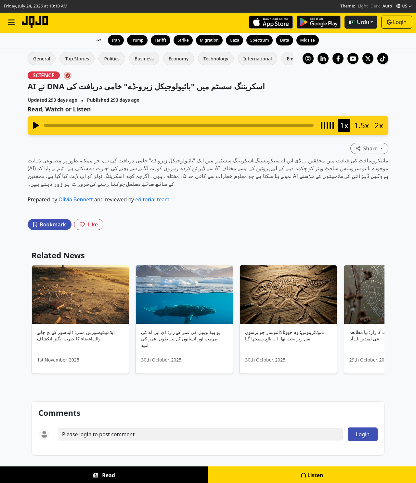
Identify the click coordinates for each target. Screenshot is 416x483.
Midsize (309, 40)
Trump (135, 40)
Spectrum (260, 40)
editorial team (152, 199)
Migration (209, 40)
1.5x (361, 125)
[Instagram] (308, 58)
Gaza (235, 40)
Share (367, 148)
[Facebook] (338, 58)
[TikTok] (382, 58)
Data (286, 40)
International (257, 59)
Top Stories (77, 59)
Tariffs (159, 40)
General (41, 59)
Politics (111, 59)
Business (144, 59)
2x (379, 125)
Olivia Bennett (75, 199)
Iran (114, 40)
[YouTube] (352, 58)
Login (397, 22)
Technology (215, 59)
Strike (182, 40)
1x (344, 125)
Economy (178, 59)
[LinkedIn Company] (323, 58)
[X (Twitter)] (367, 58)
